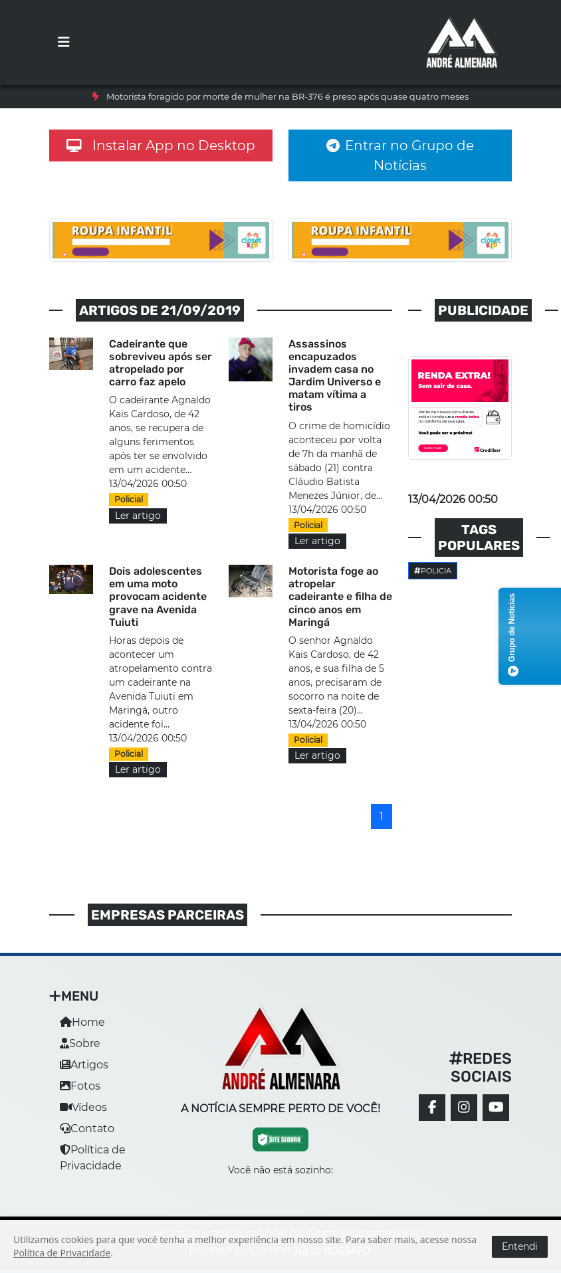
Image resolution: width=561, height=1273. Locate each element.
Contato (87, 1128)
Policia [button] (432, 570)
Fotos (80, 1086)
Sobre (80, 1043)
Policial (128, 499)
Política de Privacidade (61, 1252)
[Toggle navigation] (63, 42)
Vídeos (83, 1107)
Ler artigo (138, 516)
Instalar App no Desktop (160, 145)
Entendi (520, 1246)
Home (82, 1022)
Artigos (84, 1064)
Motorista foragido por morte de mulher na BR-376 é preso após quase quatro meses (287, 97)
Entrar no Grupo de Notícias (400, 155)
